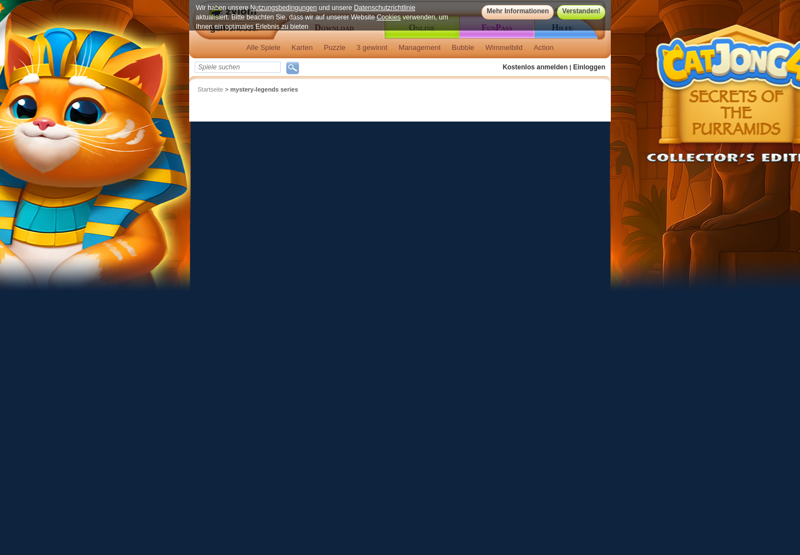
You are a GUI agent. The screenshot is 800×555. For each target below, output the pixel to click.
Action (544, 47)
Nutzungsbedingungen (283, 8)
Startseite (210, 89)
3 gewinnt (372, 47)
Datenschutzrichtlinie (385, 8)
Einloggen (589, 67)
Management (419, 47)
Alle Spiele (263, 47)
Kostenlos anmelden (535, 67)
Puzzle (335, 47)
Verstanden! (581, 11)
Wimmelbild (504, 47)
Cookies (389, 17)
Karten (301, 47)
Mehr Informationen (518, 11)
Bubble (463, 47)
